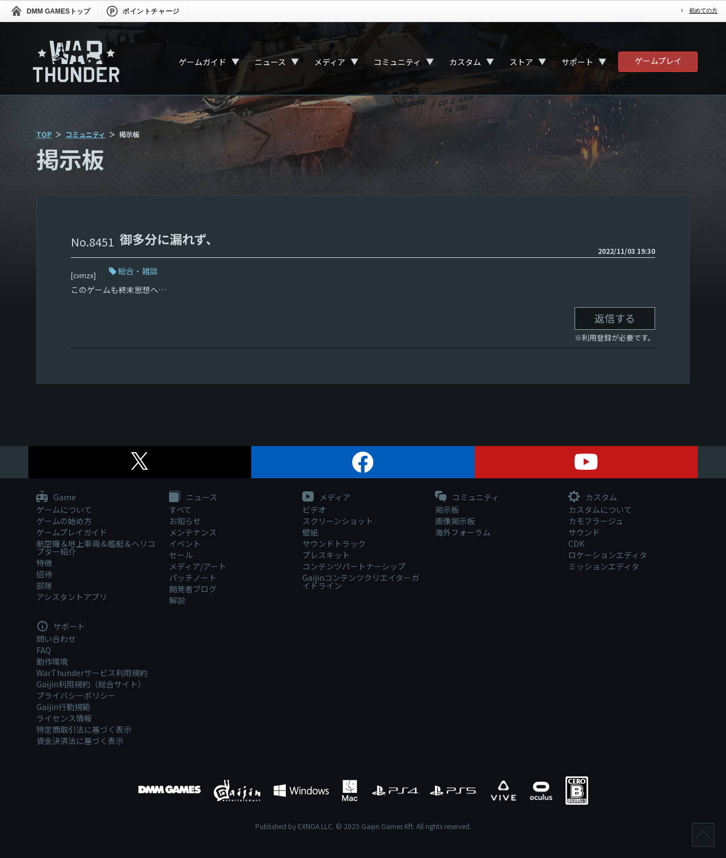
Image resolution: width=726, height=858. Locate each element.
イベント (185, 543)
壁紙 (310, 532)
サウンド (584, 532)
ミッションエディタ (603, 566)
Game (56, 497)
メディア (329, 61)
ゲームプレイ (658, 60)
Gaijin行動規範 (63, 707)
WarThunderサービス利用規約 (91, 673)
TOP (44, 134)
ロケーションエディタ (607, 555)
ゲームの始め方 (64, 521)
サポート (577, 61)
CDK (576, 543)
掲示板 (447, 509)
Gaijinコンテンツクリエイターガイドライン (360, 581)
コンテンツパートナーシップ (354, 566)
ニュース (270, 61)
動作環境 (52, 661)
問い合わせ (56, 639)
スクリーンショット (337, 521)
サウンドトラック (334, 543)
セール (181, 555)
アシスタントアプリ (71, 597)
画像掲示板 (455, 521)
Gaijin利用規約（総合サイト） (91, 684)
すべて (180, 509)
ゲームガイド (202, 61)
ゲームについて (64, 509)
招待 (44, 574)
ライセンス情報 (64, 718)
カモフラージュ (595, 521)
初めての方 (703, 10)
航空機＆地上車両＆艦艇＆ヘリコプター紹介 (95, 547)
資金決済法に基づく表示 (80, 741)
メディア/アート (197, 566)
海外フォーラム (463, 532)
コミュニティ (397, 61)
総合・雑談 (138, 271)
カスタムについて (600, 509)
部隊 (44, 585)
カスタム (465, 61)
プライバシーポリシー (76, 695)
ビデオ (314, 509)
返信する (614, 318)
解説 (177, 600)
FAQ (43, 650)
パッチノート (193, 577)
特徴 (44, 563)
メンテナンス (193, 532)
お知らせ (185, 521)
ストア (521, 61)
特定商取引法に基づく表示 (84, 729)
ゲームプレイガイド (71, 532)
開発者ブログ (193, 589)
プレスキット (326, 555)
